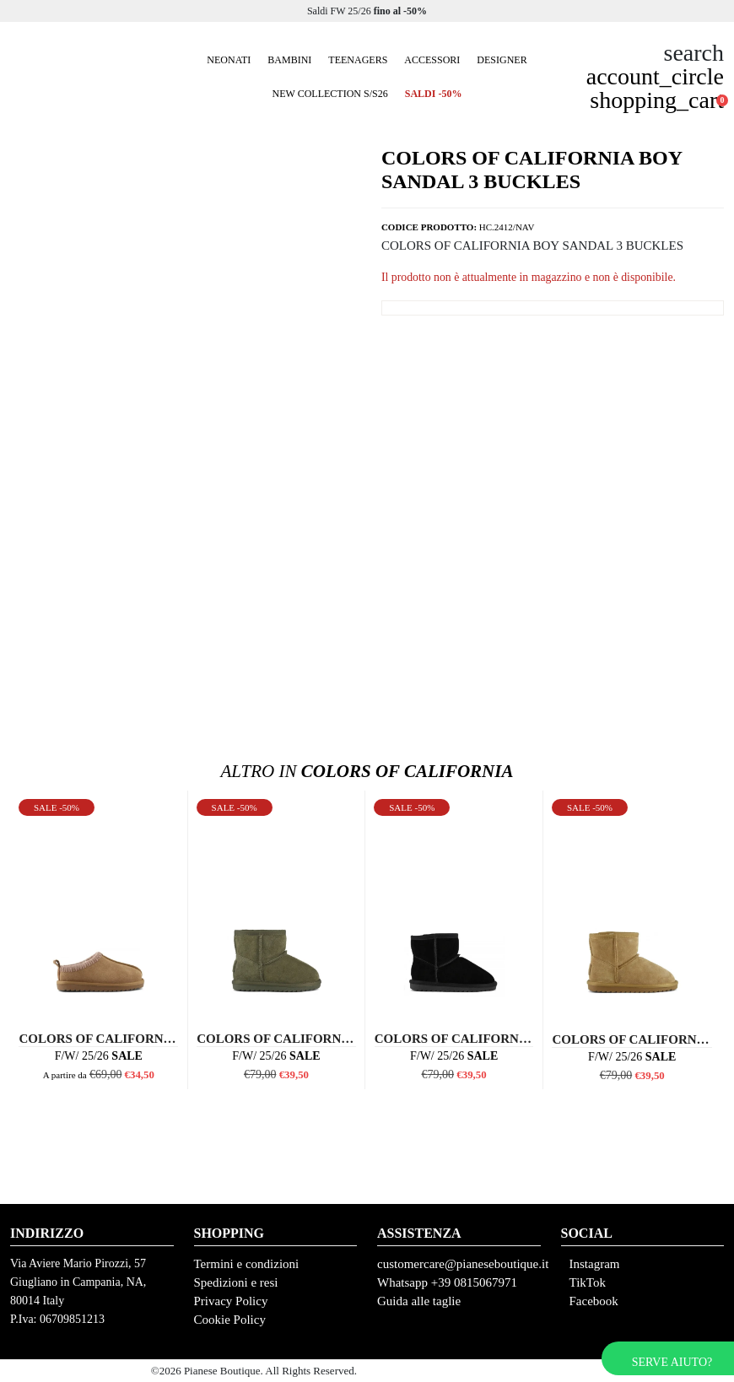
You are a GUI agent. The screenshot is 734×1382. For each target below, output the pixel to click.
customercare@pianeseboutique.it (462, 1264)
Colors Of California (367, 771)
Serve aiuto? (672, 1362)
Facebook (593, 1301)
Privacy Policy (231, 1301)
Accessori (432, 60)
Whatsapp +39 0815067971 (447, 1282)
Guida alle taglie (419, 1301)
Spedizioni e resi (236, 1282)
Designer (501, 60)
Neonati (229, 60)
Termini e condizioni (247, 1264)
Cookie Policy (230, 1319)
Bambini (289, 60)
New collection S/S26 (330, 94)
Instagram (594, 1264)
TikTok (587, 1282)
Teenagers (357, 60)
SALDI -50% (433, 94)
